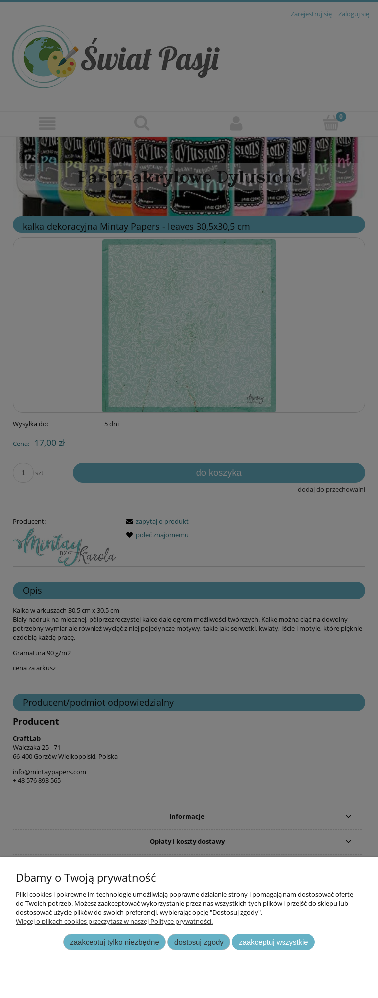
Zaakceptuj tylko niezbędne (114, 942)
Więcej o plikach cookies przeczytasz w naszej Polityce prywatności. (114, 921)
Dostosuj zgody (199, 942)
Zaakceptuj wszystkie (273, 942)
